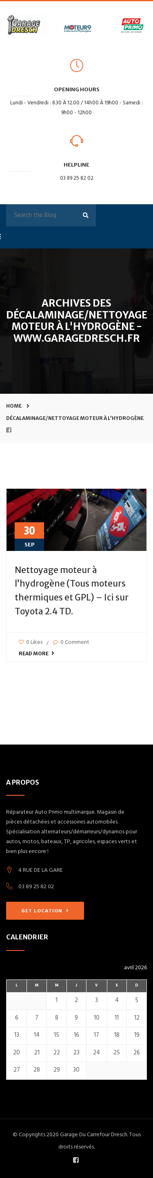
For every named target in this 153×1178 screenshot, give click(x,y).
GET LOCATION (45, 911)
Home (14, 406)
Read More (36, 653)
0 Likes (30, 642)
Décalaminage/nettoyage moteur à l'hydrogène (75, 418)
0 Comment (71, 642)
